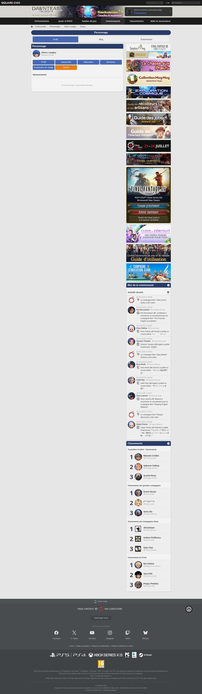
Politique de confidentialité (100, 646)
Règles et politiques (82, 646)
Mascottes (88, 62)
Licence (71, 646)
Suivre (66, 67)
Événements (146, 39)
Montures (110, 62)
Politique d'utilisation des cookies (122, 646)
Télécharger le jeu (101, 618)
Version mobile (102, 601)
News (75, 638)
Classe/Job (66, 62)
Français (178, 2)
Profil (55, 39)
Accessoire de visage (43, 67)
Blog (101, 39)
